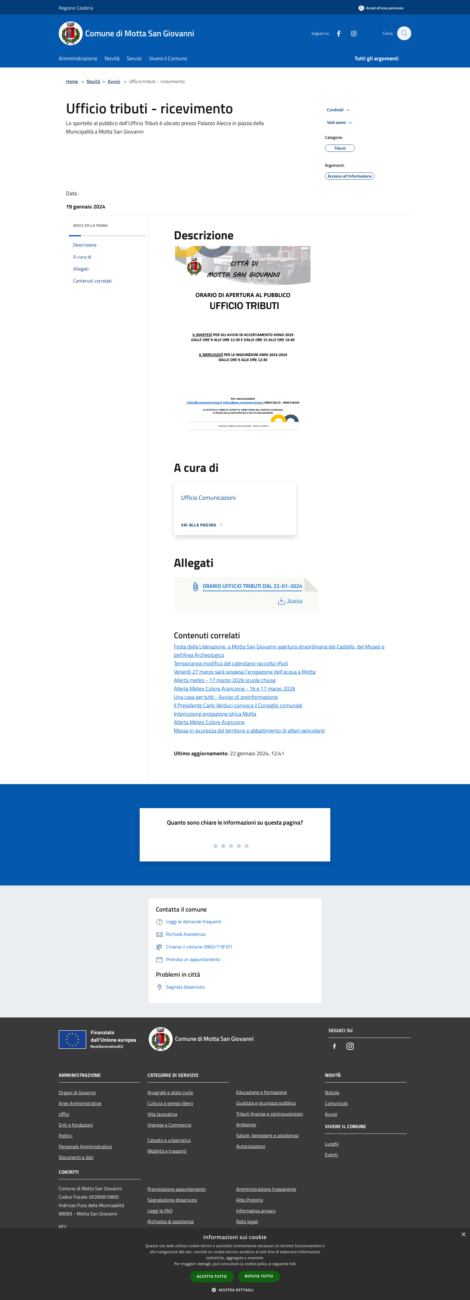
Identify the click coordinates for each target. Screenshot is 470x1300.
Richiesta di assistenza (170, 1221)
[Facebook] (336, 33)
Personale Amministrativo (85, 1146)
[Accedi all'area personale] (381, 8)
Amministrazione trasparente (266, 1189)
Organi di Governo (77, 1092)
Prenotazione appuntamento (176, 1189)
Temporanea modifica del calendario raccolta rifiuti (231, 663)
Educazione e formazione (261, 1092)
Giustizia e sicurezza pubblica (266, 1103)
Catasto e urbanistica (169, 1140)
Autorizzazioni (250, 1146)
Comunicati (336, 1103)
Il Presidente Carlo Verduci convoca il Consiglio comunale (238, 705)
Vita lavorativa (162, 1114)
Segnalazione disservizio (172, 1199)
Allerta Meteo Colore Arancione (209, 722)
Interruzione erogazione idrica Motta (215, 714)
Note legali (247, 1221)
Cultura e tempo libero (170, 1103)
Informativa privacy (256, 1210)
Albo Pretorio (249, 1199)
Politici (66, 1135)
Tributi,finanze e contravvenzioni (269, 1113)
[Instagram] (351, 33)
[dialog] (235, 1264)
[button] (235, 1290)
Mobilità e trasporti (166, 1151)
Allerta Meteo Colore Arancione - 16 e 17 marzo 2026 (234, 688)
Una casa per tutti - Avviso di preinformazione (226, 697)
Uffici (64, 1114)
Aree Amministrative (80, 1103)
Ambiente (246, 1124)
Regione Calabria (76, 7)
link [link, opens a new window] (293, 1263)
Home (72, 81)
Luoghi (332, 1143)
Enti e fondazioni (76, 1124)
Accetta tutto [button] (212, 1276)
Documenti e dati (76, 1157)
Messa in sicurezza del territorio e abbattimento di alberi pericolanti (249, 730)
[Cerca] (404, 33)
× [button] (463, 1235)
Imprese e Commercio (169, 1124)
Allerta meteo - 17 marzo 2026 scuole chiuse (225, 680)
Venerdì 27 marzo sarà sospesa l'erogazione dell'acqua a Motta (245, 672)
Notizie (332, 1092)
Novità (93, 81)
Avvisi (114, 81)
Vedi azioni (340, 122)
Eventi (331, 1154)
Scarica (289, 600)
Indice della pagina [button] (90, 225)
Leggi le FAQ (160, 1210)
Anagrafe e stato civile (170, 1092)
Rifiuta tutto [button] (259, 1276)
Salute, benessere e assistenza (267, 1135)
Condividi (339, 110)
